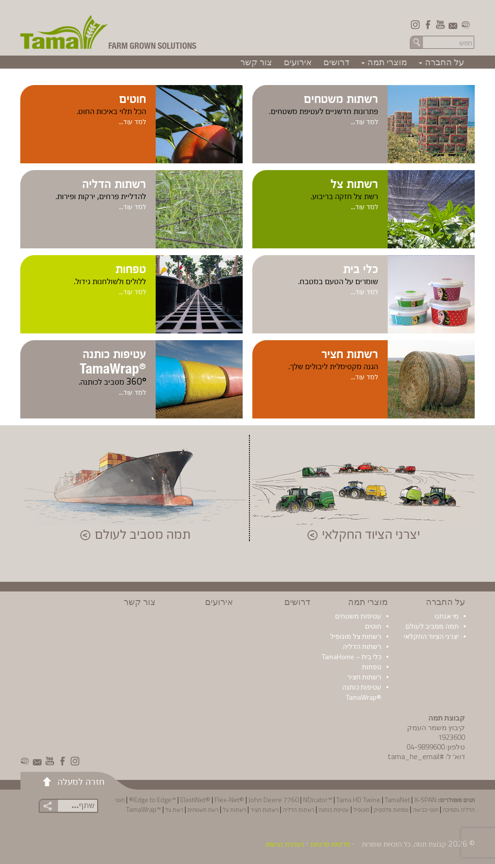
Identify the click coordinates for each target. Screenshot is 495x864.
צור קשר (256, 62)
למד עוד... (364, 121)
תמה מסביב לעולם (142, 535)
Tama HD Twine (358, 799)
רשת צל (174, 809)
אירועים (298, 62)
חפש (416, 42)
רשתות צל (354, 182)
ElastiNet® (195, 799)
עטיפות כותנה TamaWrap (113, 360)
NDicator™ (317, 799)
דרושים (336, 62)
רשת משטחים (203, 809)
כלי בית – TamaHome (351, 656)
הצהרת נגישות (284, 843)
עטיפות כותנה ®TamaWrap (361, 692)
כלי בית (360, 267)
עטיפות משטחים (358, 616)
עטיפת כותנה (334, 809)
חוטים (132, 97)
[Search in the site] (449, 42)
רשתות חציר (349, 353)
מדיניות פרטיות (330, 843)
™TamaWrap (143, 809)
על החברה (440, 62)
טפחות (131, 267)
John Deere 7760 (273, 799)
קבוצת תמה (430, 843)
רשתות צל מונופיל (355, 636)
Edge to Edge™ (155, 799)
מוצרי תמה (382, 62)
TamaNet (397, 799)
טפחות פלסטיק (391, 809)
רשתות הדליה (114, 182)
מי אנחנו (447, 616)
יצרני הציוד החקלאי (371, 535)
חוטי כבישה (425, 809)
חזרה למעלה (81, 781)
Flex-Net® (229, 799)
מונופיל (361, 809)
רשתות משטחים (341, 97)
